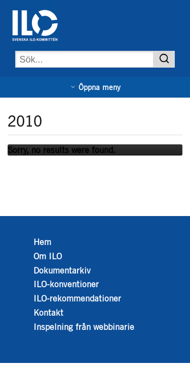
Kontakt (48, 313)
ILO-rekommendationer (77, 298)
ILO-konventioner (66, 284)
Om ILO (47, 256)
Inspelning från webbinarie (83, 327)
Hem (42, 242)
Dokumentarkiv (62, 270)
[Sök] (164, 59)
